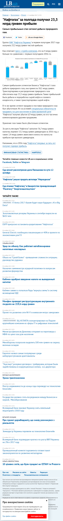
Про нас (6, 472)
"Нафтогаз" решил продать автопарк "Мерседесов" (27, 179)
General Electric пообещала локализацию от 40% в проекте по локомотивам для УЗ (31, 234)
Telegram (25, 162)
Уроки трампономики (14, 377)
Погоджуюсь (37, 516)
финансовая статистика (16, 152)
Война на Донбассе (11, 10)
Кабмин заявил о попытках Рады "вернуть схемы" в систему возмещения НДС (30, 291)
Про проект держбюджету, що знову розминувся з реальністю (28, 421)
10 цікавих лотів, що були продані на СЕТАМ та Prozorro (31, 464)
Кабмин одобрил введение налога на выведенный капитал (29, 281)
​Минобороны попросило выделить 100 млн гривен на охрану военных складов (31, 344)
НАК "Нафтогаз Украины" (20, 42)
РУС (53, 4)
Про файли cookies (9, 516)
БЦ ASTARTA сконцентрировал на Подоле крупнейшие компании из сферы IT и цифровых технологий (30, 322)
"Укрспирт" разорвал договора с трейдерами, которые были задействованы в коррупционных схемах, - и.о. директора (30, 365)
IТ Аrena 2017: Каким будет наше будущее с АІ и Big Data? (31, 204)
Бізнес (23, 15)
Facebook (7, 162)
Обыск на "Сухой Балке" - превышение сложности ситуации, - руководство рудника (30, 258)
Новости (42, 11)
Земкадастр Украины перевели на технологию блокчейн (29, 431)
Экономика (15, 15)
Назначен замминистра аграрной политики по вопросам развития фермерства (29, 269)
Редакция (43, 472)
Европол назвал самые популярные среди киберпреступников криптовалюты (22, 354)
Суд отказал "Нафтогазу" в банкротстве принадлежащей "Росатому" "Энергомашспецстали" (29, 187)
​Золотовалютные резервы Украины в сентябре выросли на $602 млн (30, 214)
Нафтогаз (36, 152)
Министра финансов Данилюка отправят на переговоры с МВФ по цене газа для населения (29, 333)
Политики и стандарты (11, 475)
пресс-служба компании (26, 51)
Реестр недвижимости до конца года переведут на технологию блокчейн (31, 387)
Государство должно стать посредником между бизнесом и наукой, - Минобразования (30, 398)
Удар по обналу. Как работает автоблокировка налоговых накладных (26, 248)
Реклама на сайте (19, 472)
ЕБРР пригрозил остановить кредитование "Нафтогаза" (28, 224)
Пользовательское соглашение (36, 475)
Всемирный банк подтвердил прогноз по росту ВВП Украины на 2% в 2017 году (31, 441)
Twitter (15, 162)
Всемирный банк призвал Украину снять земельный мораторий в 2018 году (26, 409)
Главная (5, 15)
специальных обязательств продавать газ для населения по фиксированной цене (29, 110)
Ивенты (33, 472)
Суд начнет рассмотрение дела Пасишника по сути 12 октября (28, 171)
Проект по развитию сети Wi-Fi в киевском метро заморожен (31, 312)
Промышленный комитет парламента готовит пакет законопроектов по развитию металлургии (26, 452)
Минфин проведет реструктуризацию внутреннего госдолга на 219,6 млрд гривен (29, 303)
